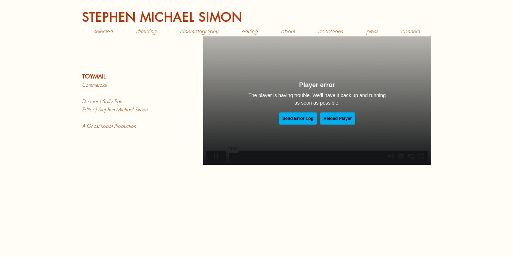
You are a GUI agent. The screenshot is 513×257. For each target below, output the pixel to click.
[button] (146, 31)
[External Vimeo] (317, 100)
